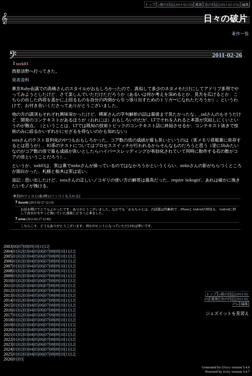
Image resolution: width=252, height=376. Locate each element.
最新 (198, 4)
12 (46, 246)
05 (36, 251)
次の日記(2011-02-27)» (222, 4)
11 (41, 246)
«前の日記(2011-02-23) (175, 4)
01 (15, 251)
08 (26, 246)
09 (31, 246)
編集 (245, 4)
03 (26, 251)
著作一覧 (240, 33)
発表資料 (20, 80)
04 (31, 251)
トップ (150, 4)
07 (20, 246)
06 (15, 246)
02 (20, 251)
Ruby (227, 371)
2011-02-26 (227, 54)
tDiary (226, 367)
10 (36, 246)
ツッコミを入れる (65, 196)
